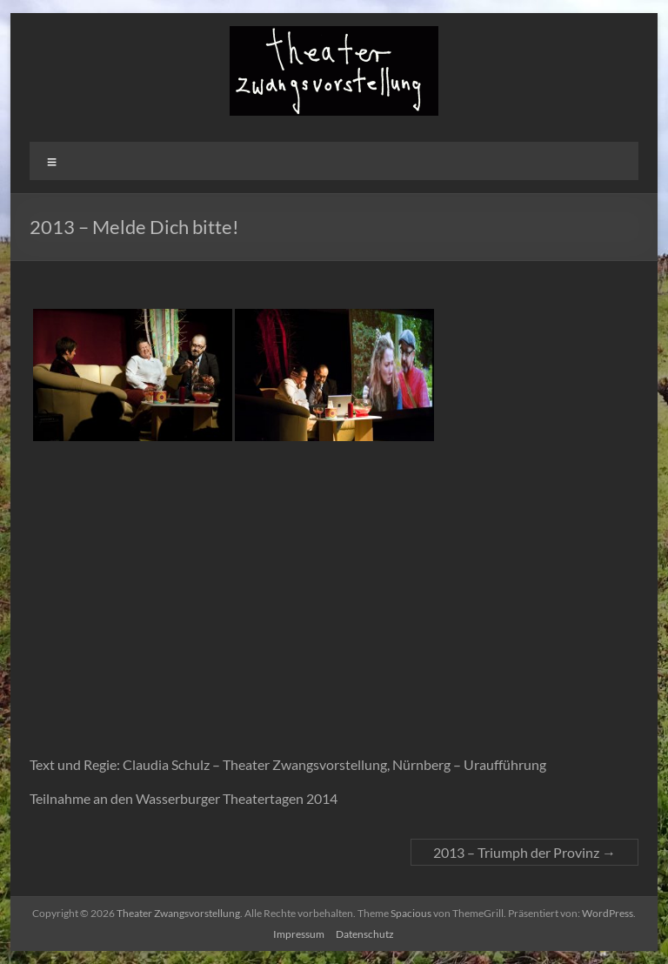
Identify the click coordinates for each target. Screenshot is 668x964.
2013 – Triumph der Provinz (524, 852)
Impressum (298, 934)
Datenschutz (365, 934)
